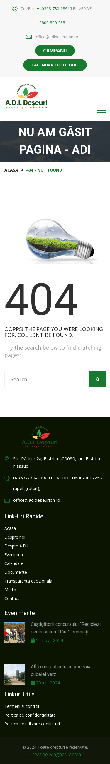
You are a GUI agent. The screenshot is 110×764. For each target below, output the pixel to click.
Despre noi (14, 537)
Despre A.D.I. (16, 546)
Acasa (11, 170)
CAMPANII (55, 50)
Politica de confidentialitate (30, 715)
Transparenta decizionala (28, 581)
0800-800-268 (87, 478)
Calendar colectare (55, 65)
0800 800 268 (52, 22)
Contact (11, 598)
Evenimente (15, 554)
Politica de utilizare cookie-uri (32, 724)
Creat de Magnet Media (55, 754)
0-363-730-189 (29, 478)
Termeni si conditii (21, 706)
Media (10, 589)
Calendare (13, 563)
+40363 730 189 (52, 8)
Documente (15, 572)
